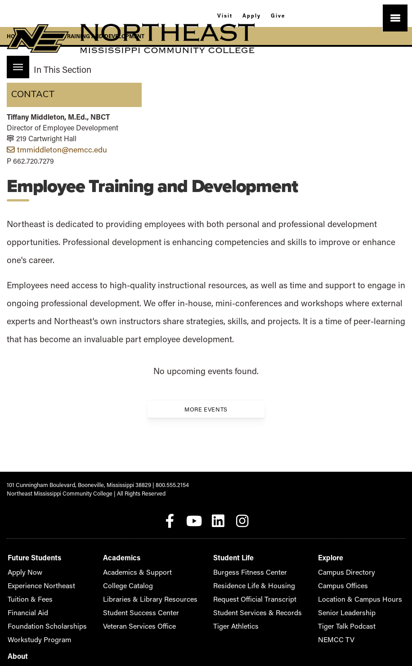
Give (284, 14)
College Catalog (100, 578)
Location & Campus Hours (280, 591)
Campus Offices (267, 578)
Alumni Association (347, 591)
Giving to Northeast (347, 605)
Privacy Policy (341, 618)
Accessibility (339, 578)
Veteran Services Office (110, 618)
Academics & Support (108, 564)
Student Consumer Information (362, 632)
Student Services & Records (201, 605)
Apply (251, 14)
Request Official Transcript (199, 591)
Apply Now (22, 564)
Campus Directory (270, 564)
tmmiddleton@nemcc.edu (57, 149)
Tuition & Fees (26, 591)
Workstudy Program (33, 632)
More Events (206, 408)
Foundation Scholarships (39, 618)
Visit (218, 14)
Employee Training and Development (89, 36)
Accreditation (340, 564)
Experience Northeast (35, 578)
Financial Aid (24, 605)
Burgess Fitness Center (195, 564)
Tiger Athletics (184, 618)
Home (15, 36)
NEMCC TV (262, 632)
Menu (15, 62)
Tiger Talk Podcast (270, 618)
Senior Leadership (270, 605)
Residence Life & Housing (198, 578)
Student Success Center (111, 605)
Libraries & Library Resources (118, 591)
